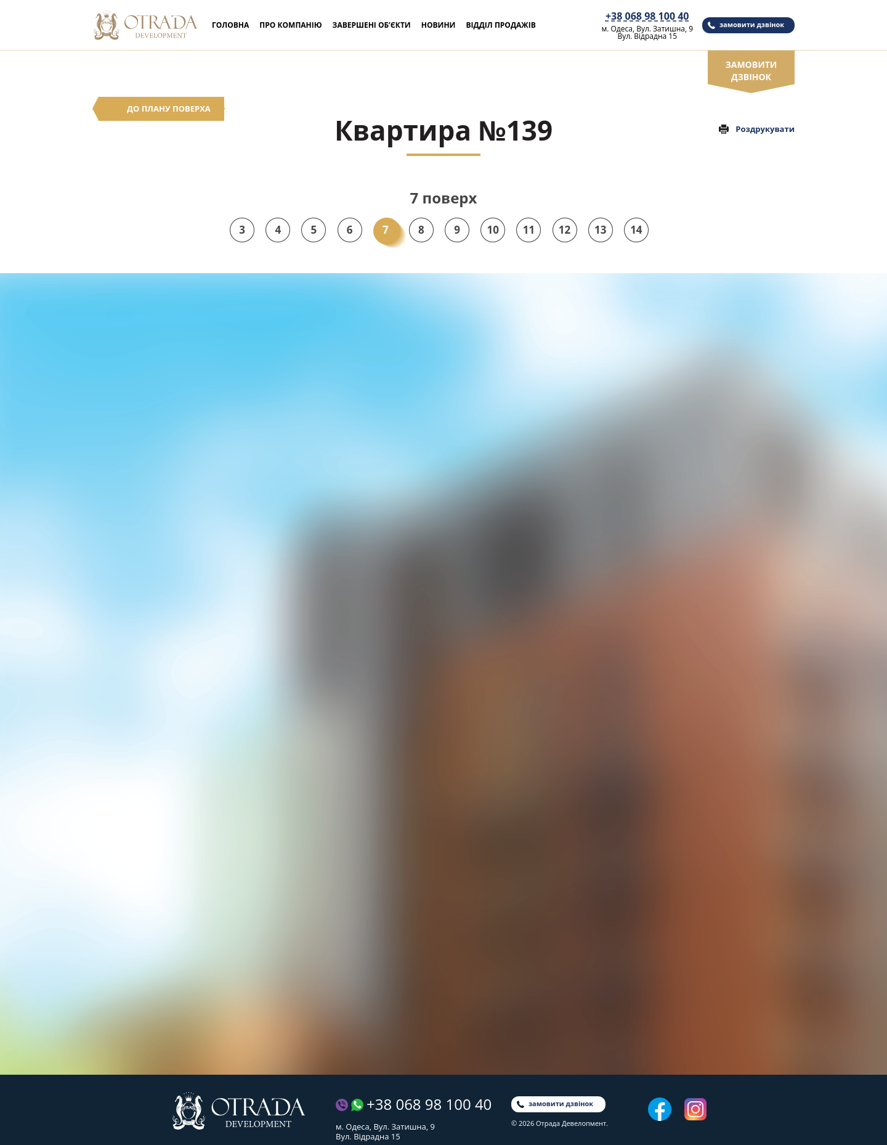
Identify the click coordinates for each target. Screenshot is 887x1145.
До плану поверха (169, 108)
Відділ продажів (500, 25)
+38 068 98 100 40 (647, 16)
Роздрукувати (765, 128)
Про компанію (290, 25)
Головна (230, 25)
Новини (438, 25)
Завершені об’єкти (372, 25)
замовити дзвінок (751, 24)
